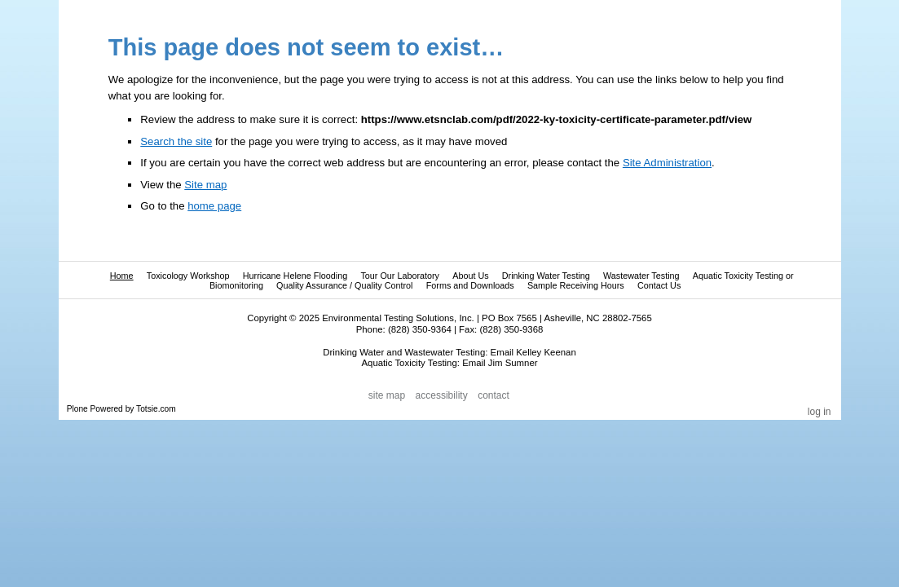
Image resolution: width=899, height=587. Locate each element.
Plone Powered (95, 408)
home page (214, 206)
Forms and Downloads (470, 285)
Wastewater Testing (641, 275)
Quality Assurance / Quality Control (344, 285)
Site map (205, 185)
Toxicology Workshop (188, 275)
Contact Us (659, 285)
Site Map (386, 396)
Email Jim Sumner (499, 363)
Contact (493, 396)
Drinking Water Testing (546, 275)
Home (122, 275)
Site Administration (667, 163)
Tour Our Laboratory (399, 275)
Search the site (176, 141)
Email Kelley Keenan (533, 352)
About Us (470, 275)
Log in (819, 411)
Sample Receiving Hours (575, 285)
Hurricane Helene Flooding (295, 275)
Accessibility (442, 396)
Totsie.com (156, 408)
